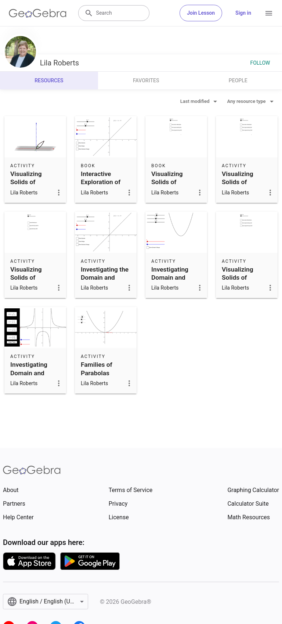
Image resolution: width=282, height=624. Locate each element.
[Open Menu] (268, 13)
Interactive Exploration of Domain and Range (100, 186)
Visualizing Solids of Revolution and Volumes (31, 186)
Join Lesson (201, 13)
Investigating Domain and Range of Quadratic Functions (169, 286)
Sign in (243, 13)
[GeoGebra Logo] (37, 13)
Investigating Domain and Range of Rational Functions (28, 381)
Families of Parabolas (96, 368)
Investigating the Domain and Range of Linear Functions (105, 282)
